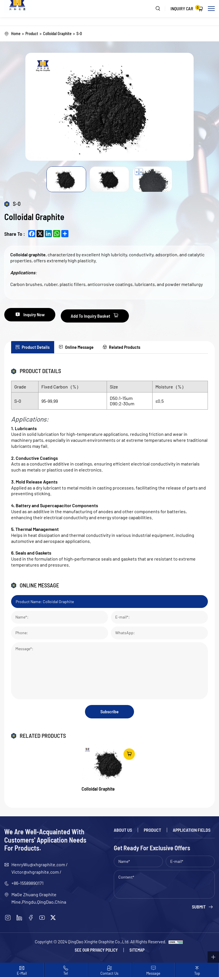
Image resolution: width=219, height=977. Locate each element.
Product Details (38, 346)
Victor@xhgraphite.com (35, 872)
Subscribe (109, 711)
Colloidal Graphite (57, 33)
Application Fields (191, 830)
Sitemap (137, 950)
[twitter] (53, 918)
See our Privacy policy (96, 950)
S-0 (80, 33)
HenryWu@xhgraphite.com (38, 865)
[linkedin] (19, 918)
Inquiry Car (185, 8)
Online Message (87, 346)
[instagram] (7, 918)
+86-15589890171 (27, 884)
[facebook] (30, 918)
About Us (123, 830)
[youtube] (42, 918)
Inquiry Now (37, 315)
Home (16, 33)
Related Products (138, 346)
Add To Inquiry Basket (100, 315)
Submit (199, 907)
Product (31, 33)
